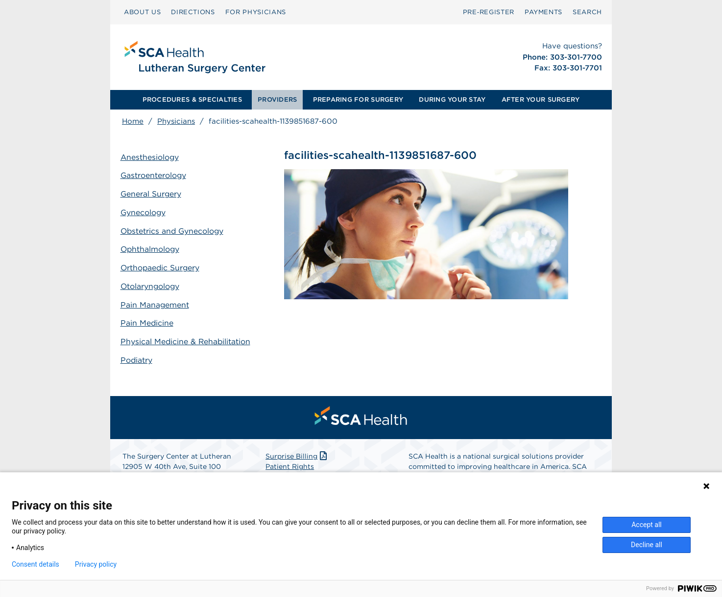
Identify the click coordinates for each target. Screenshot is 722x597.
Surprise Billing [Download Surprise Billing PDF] (297, 463)
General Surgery (153, 194)
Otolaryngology (152, 283)
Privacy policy (96, 564)
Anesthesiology (151, 157)
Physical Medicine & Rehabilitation (160, 343)
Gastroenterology (155, 175)
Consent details (35, 564)
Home (133, 121)
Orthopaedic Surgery (162, 265)
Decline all (646, 545)
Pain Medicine (148, 319)
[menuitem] (142, 12)
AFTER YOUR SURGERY (541, 99)
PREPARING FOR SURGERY (358, 99)
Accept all (646, 525)
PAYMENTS (543, 12)
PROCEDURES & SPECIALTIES (192, 99)
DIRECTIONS (193, 12)
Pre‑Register (488, 12)
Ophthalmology (152, 247)
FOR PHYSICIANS (255, 12)
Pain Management (156, 302)
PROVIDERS (277, 99)
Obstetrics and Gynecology (174, 229)
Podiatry (138, 366)
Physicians (176, 121)
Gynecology (145, 212)
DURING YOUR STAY (452, 99)
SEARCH (587, 12)
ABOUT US (142, 12)
